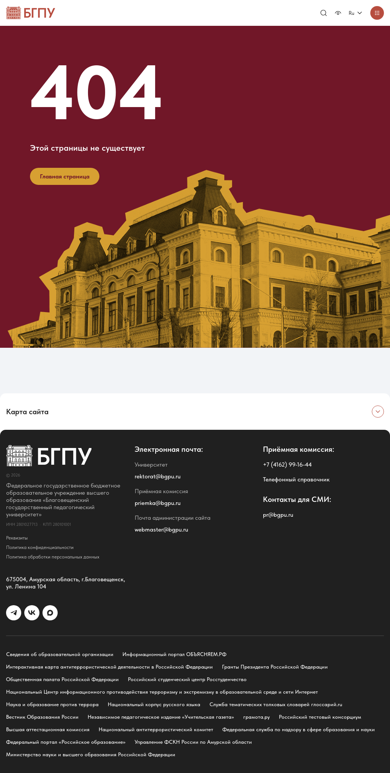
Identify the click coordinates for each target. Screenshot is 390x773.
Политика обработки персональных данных (52, 557)
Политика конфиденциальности (40, 547)
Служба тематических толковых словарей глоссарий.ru (275, 704)
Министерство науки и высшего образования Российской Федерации (90, 754)
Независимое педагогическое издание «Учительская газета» (161, 717)
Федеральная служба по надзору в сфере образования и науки (298, 729)
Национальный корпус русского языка (154, 704)
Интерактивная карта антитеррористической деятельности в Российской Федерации (109, 667)
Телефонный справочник (296, 479)
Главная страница (65, 176)
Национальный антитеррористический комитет (156, 729)
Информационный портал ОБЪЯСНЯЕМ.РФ (174, 654)
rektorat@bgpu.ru (158, 476)
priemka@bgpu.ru (158, 502)
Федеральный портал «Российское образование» (66, 742)
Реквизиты (17, 538)
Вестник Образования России (42, 717)
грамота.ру (256, 717)
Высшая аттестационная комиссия (48, 729)
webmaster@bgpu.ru (161, 529)
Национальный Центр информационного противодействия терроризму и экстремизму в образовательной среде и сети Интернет (162, 692)
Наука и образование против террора (52, 704)
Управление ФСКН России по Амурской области (193, 742)
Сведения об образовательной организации (59, 654)
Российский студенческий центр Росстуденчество (187, 679)
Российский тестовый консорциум (320, 717)
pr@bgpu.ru (278, 514)
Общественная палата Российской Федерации (62, 679)
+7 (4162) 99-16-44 (287, 464)
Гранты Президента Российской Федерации (275, 667)
